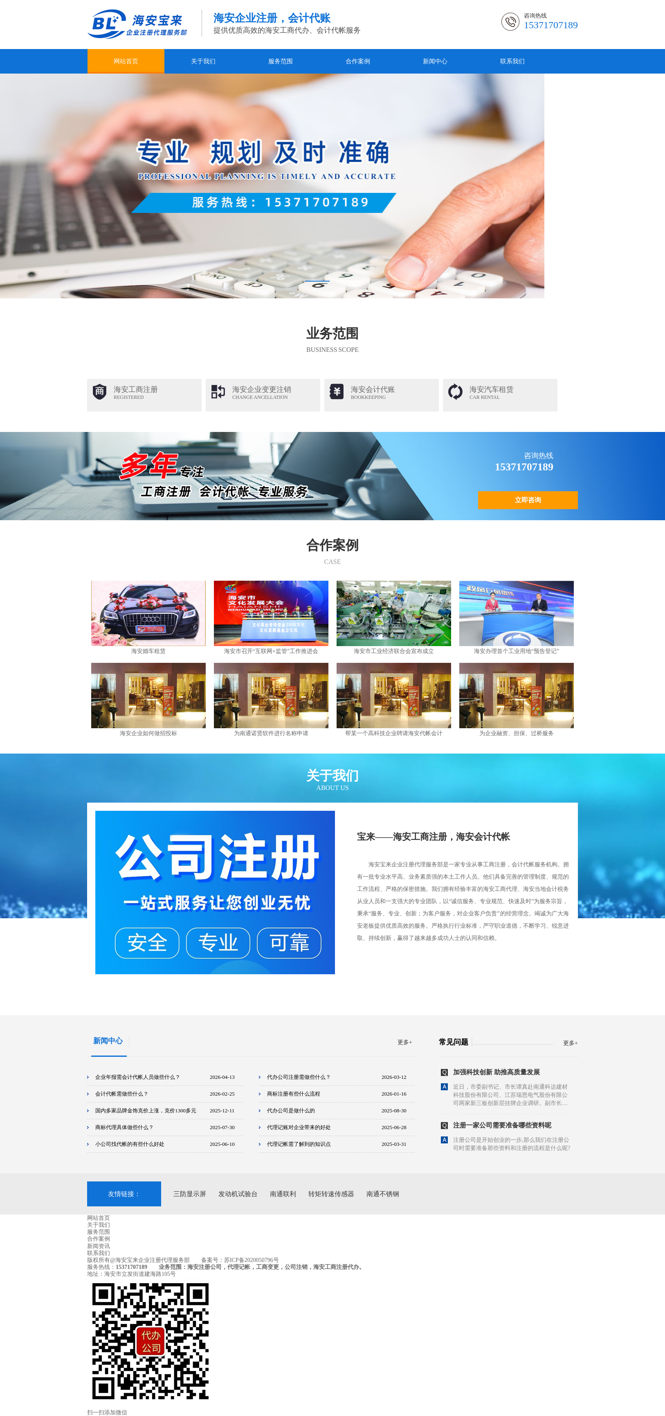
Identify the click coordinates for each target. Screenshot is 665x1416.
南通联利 (283, 1193)
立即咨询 (528, 500)
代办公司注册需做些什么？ (299, 1077)
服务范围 (280, 61)
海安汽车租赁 (492, 392)
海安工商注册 (136, 392)
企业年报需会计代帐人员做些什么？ (137, 1077)
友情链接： (124, 1193)
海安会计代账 (373, 392)
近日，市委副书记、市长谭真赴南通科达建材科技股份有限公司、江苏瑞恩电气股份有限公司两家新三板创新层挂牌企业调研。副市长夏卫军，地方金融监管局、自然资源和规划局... (510, 1097)
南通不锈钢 (382, 1193)
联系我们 (512, 61)
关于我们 (203, 61)
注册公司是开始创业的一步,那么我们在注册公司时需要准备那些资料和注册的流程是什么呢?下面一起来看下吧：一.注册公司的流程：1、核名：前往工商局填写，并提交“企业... (511, 1150)
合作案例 (358, 61)
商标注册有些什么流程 (293, 1094)
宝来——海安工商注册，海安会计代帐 (433, 837)
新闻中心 (435, 61)
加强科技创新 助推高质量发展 (496, 1073)
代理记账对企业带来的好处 (299, 1127)
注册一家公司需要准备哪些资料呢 (502, 1126)
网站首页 (126, 61)
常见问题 (453, 1042)
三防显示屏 (189, 1193)
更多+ (405, 1042)
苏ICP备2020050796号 (251, 1260)
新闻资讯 (98, 1246)
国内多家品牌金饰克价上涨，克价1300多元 (145, 1110)
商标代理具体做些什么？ (124, 1127)
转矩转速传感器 (331, 1193)
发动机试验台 (238, 1193)
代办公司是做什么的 (291, 1110)
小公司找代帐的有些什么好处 (129, 1144)
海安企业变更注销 (261, 392)
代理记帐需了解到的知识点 (299, 1144)
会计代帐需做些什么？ (121, 1094)
